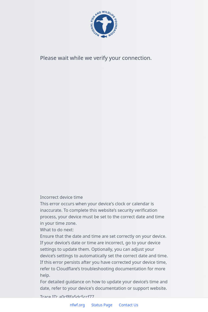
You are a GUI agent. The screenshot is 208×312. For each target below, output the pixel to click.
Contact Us (128, 304)
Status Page (101, 304)
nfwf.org (77, 304)
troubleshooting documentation (114, 269)
